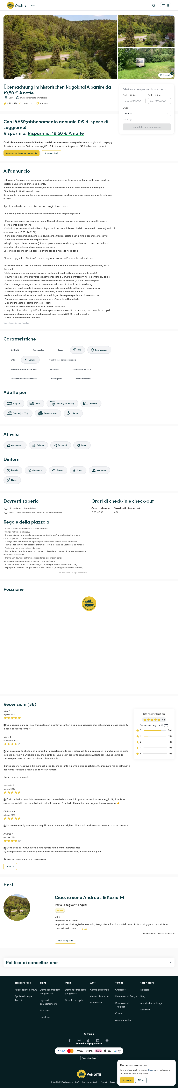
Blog (142, 1011)
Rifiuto (141, 1080)
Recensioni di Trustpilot (122, 1019)
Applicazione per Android (24, 1013)
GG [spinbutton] (126, 100)
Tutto (10, 881)
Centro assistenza (99, 1004)
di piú (84, 943)
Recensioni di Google (126, 1011)
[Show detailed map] (89, 642)
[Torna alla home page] (16, 5)
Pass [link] (33, 5)
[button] (154, 5)
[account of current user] (165, 5)
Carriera (119, 1028)
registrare (45, 1032)
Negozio (144, 1004)
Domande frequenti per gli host (75, 1006)
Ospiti (126, 107)
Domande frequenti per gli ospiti (50, 1006)
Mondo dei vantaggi (151, 1017)
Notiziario (145, 1024)
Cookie (151, 1070)
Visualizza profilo (65, 955)
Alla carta (45, 1025)
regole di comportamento (48, 1016)
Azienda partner (124, 1034)
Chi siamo (120, 1004)
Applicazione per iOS (26, 1004)
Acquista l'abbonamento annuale (21, 153)
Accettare (127, 1080)
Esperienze (96, 1017)
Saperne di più (51, 153)
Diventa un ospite (74, 1015)
